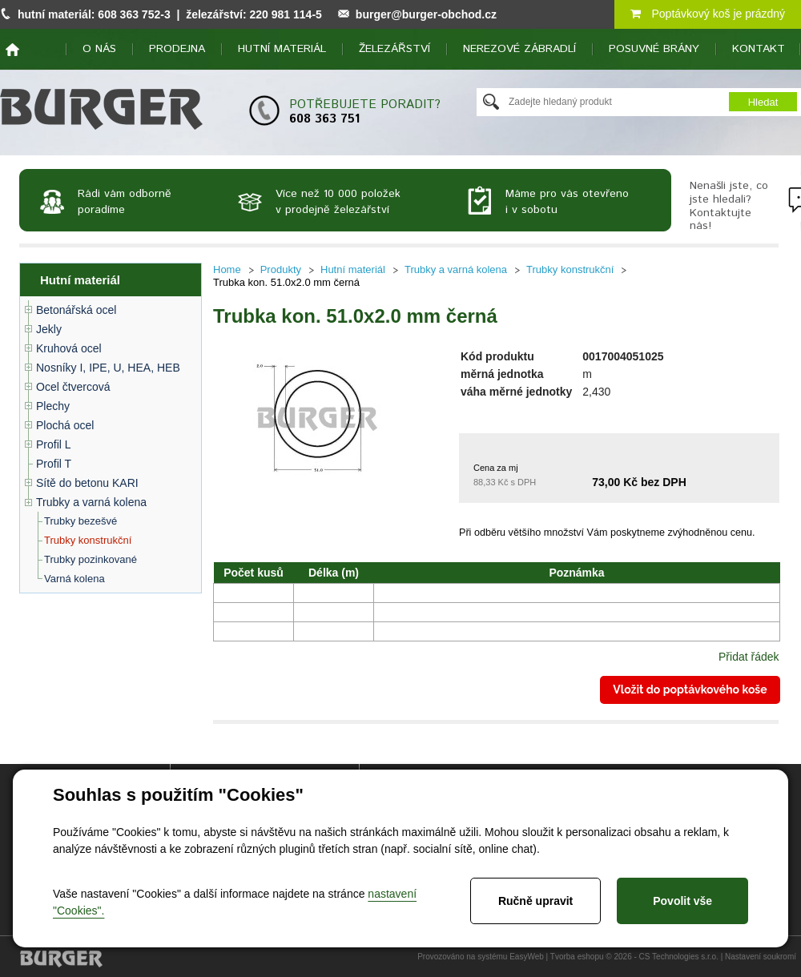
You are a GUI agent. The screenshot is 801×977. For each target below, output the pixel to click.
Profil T (53, 463)
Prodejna (177, 49)
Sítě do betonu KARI (87, 482)
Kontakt (758, 49)
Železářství (394, 49)
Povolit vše (682, 901)
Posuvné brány (654, 49)
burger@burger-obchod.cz (426, 14)
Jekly (49, 329)
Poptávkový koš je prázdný (707, 13)
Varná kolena (74, 579)
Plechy (53, 406)
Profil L (53, 444)
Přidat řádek (748, 656)
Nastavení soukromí (760, 956)
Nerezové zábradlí (519, 49)
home (12, 49)
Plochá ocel (65, 425)
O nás (99, 49)
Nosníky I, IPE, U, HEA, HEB (108, 367)
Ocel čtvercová (73, 386)
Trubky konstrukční (87, 540)
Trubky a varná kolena (91, 502)
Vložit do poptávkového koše (690, 689)
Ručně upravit (535, 901)
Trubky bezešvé (80, 521)
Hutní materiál (282, 49)
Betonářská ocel (76, 310)
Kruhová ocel (69, 348)
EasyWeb (526, 956)
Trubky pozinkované (90, 559)
